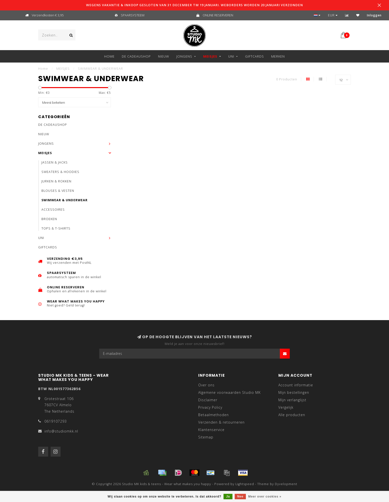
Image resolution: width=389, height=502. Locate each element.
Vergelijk (285, 407)
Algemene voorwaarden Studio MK (229, 392)
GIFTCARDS (254, 56)
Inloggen (374, 15)
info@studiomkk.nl (61, 431)
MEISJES (210, 56)
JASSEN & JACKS (54, 162)
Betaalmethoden (213, 414)
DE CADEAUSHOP (136, 56)
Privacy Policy (210, 407)
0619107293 (55, 421)
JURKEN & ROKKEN (56, 181)
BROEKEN (49, 219)
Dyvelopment (286, 484)
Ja (228, 496)
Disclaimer (207, 400)
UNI (231, 56)
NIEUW (163, 56)
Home (109, 56)
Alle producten (291, 414)
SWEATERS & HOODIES (60, 172)
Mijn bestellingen (293, 392)
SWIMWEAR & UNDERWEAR (64, 200)
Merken (278, 56)
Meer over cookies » (265, 496)
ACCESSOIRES (53, 209)
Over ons (206, 385)
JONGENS (184, 56)
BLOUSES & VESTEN (57, 191)
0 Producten (286, 79)
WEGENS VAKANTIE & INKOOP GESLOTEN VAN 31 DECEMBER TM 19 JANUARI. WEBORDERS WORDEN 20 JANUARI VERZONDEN (194, 5)
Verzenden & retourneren (221, 422)
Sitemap (205, 437)
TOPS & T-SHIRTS (55, 228)
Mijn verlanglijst (292, 400)
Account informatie (295, 385)
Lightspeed (244, 484)
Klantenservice (211, 429)
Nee (240, 496)
